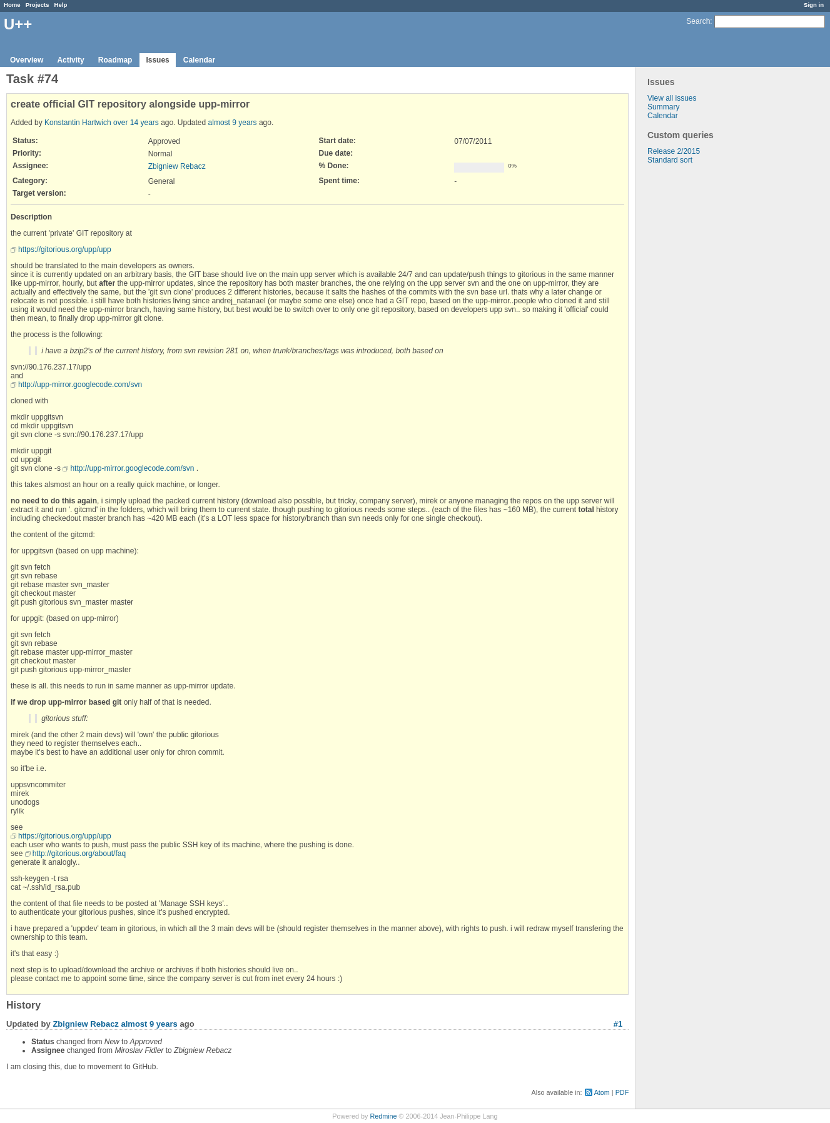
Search (698, 21)
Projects (37, 4)
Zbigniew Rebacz (177, 166)
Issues (157, 60)
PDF (622, 1092)
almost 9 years (232, 122)
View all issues (671, 98)
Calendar (199, 60)
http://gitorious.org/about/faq (79, 853)
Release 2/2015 (673, 151)
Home (12, 4)
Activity (70, 60)
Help (61, 4)
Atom (602, 1092)
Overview (26, 60)
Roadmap (115, 60)
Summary (663, 107)
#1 (618, 1024)
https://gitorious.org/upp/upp (64, 249)
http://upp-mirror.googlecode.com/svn (80, 384)
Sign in (814, 4)
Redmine (383, 1116)
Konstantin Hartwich (77, 122)
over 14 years (136, 122)
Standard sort (669, 160)
